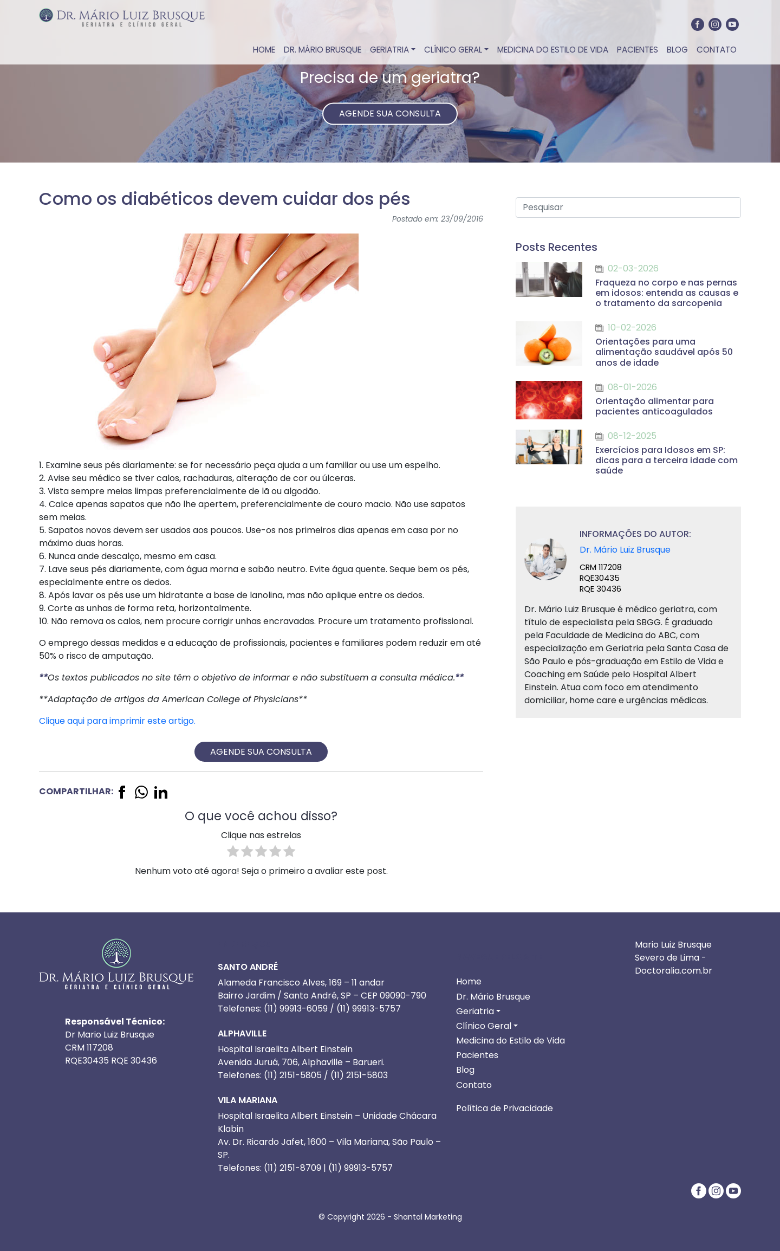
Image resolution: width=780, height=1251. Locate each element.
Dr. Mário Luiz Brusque (625, 549)
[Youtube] (732, 24)
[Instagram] (715, 24)
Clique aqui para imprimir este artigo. (117, 721)
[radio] (233, 853)
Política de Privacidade (504, 1108)
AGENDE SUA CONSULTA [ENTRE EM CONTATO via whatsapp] (390, 113)
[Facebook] (697, 24)
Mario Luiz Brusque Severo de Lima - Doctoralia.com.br (673, 957)
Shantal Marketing (428, 1216)
